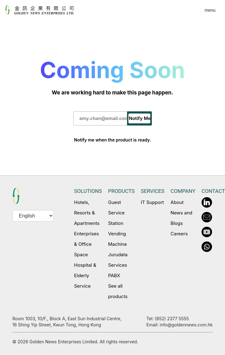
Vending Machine (117, 239)
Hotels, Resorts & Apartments (86, 212)
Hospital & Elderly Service (85, 275)
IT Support (152, 202)
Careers (179, 234)
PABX (114, 275)
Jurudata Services (117, 260)
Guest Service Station (116, 212)
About (177, 202)
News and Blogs (182, 218)
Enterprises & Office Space (86, 244)
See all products (117, 291)
